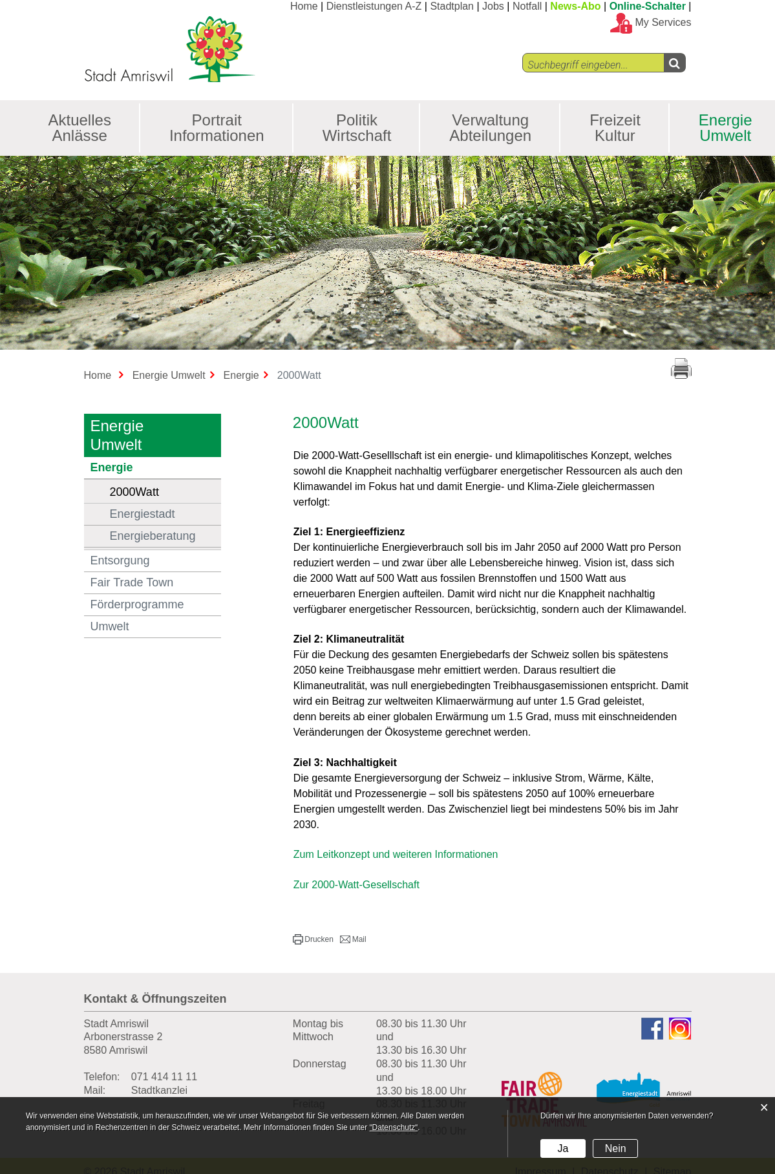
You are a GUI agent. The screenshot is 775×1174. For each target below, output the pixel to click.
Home (304, 6)
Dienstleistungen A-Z (374, 6)
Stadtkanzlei (159, 1090)
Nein (615, 1148)
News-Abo (575, 6)
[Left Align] (674, 63)
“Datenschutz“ (394, 1127)
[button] (313, 939)
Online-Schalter (648, 6)
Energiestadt (142, 513)
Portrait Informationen (216, 127)
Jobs (493, 6)
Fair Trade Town (132, 582)
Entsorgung (120, 560)
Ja (562, 1148)
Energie (111, 467)
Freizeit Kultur (615, 127)
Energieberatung (153, 535)
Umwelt (109, 626)
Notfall (527, 6)
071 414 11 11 (164, 1076)
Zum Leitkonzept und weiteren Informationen (402, 854)
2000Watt (166, 491)
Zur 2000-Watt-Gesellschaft (362, 884)
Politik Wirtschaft (357, 127)
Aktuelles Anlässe (79, 127)
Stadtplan (452, 6)
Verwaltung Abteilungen (490, 127)
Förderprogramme (137, 604)
